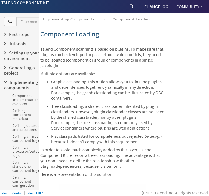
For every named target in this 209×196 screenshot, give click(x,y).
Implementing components (68, 19)
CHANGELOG (156, 6)
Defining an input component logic (26, 138)
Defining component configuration (23, 181)
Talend (5, 193)
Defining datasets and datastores (26, 127)
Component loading (132, 19)
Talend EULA (35, 193)
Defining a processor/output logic (26, 151)
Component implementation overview (25, 99)
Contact (17, 193)
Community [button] (189, 6)
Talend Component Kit (25, 2)
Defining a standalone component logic (26, 166)
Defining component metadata (21, 114)
